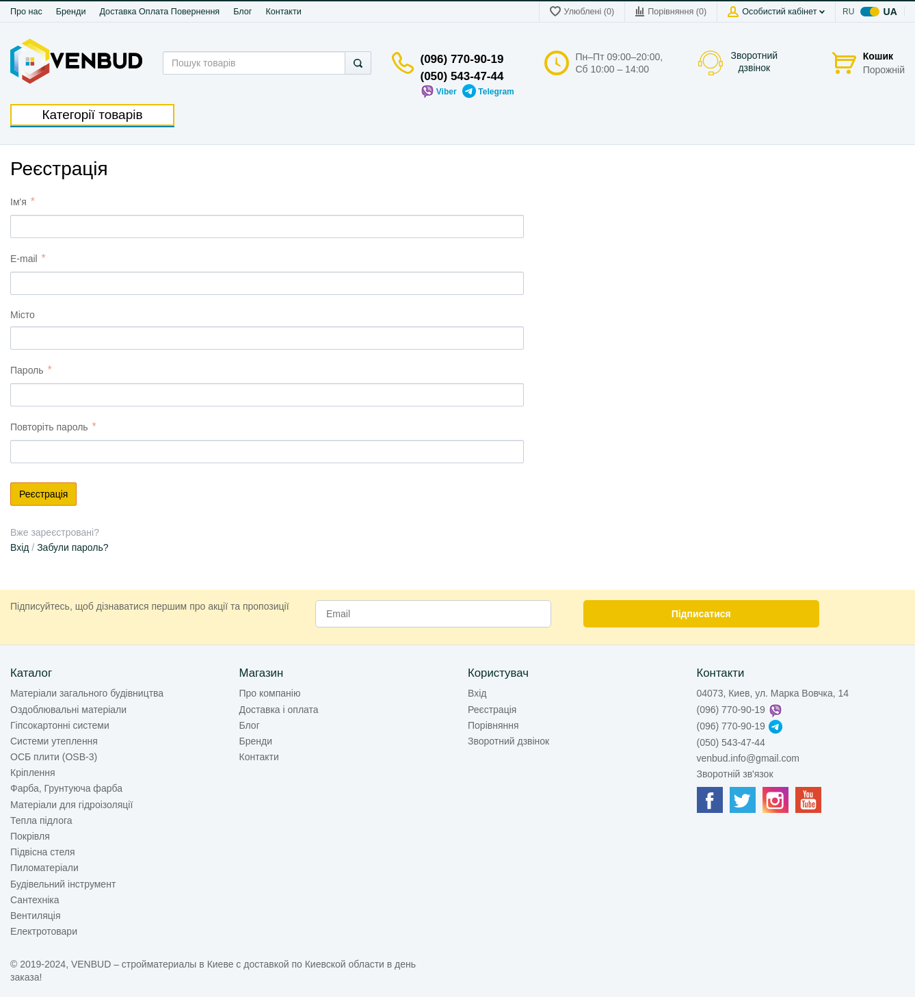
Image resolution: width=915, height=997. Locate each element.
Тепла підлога (41, 820)
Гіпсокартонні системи (59, 725)
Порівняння (493, 725)
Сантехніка (34, 899)
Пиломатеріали (44, 867)
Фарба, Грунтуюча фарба (66, 788)
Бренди (71, 11)
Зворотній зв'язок (735, 773)
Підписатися (701, 613)
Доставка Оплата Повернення (159, 11)
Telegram (488, 91)
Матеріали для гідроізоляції (71, 804)
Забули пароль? (72, 547)
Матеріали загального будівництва (86, 693)
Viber (439, 91)
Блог (242, 11)
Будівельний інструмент (63, 884)
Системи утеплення (54, 741)
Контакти (283, 11)
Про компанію (270, 693)
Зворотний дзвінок (754, 61)
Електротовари (43, 931)
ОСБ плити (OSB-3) (53, 756)
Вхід (19, 547)
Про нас (26, 11)
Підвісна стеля (42, 851)
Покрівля (30, 836)
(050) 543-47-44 (462, 76)
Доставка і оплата (279, 709)
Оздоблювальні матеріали (68, 709)
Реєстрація (492, 709)
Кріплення (32, 772)
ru (849, 12)
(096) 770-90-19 (462, 59)
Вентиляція (35, 915)
